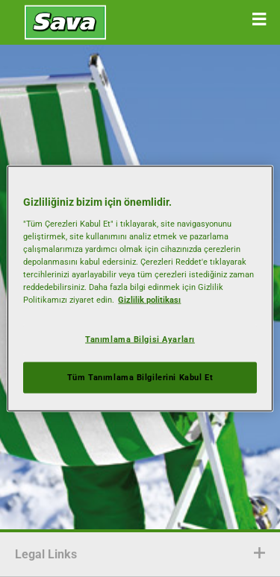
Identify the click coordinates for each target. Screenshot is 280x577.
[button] (259, 19)
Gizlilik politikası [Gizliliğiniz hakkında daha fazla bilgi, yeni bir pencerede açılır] (149, 299)
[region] (140, 288)
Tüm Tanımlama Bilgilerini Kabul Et (140, 377)
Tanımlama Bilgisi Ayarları (140, 339)
